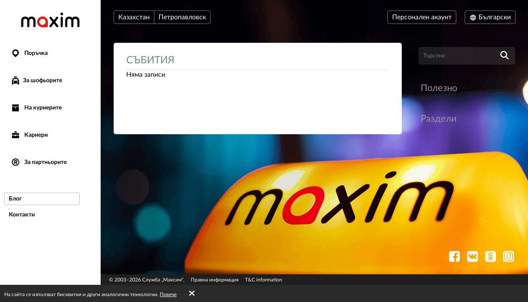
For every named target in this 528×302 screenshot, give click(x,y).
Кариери (29, 135)
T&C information (263, 279)
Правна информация (215, 279)
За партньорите (38, 162)
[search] (504, 56)
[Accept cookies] (192, 293)
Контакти (22, 215)
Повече (168, 294)
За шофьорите (36, 81)
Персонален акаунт (422, 17)
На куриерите (36, 108)
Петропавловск (182, 17)
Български (490, 17)
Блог (15, 199)
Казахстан (134, 17)
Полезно (439, 88)
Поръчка (29, 53)
